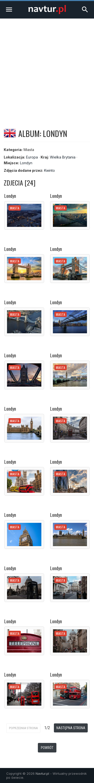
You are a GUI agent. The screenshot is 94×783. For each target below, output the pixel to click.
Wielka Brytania (62, 157)
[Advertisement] (47, 68)
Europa (32, 157)
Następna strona (70, 728)
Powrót (47, 748)
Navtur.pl (42, 773)
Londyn (26, 163)
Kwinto (49, 170)
